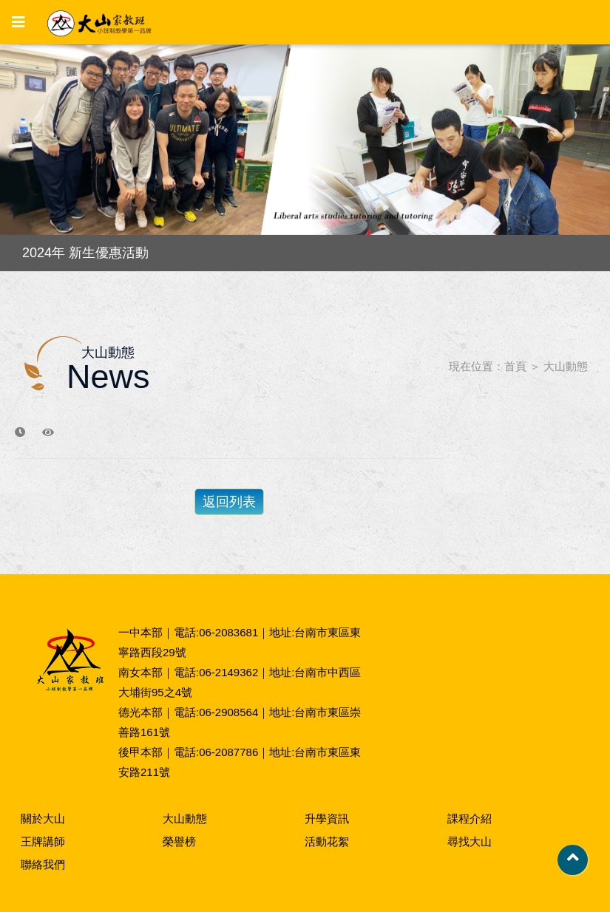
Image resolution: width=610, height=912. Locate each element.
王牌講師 (43, 841)
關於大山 (43, 818)
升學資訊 (327, 818)
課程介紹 (469, 818)
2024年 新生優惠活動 (85, 252)
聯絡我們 (43, 864)
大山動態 (565, 366)
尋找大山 (469, 841)
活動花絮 (327, 841)
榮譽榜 (179, 841)
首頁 (515, 366)
